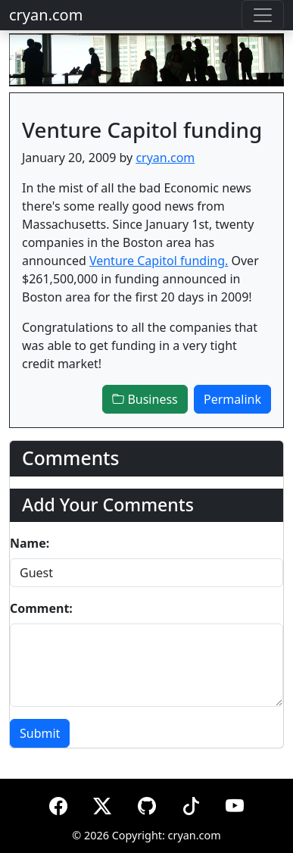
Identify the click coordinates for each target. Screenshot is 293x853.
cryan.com (46, 15)
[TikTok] (191, 803)
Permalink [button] (232, 399)
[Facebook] (58, 803)
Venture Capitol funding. (158, 260)
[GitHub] (147, 803)
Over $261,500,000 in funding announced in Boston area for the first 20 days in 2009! (140, 278)
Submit (40, 733)
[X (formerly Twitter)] (102, 803)
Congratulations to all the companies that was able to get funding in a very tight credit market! (139, 345)
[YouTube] (235, 803)
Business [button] (144, 399)
